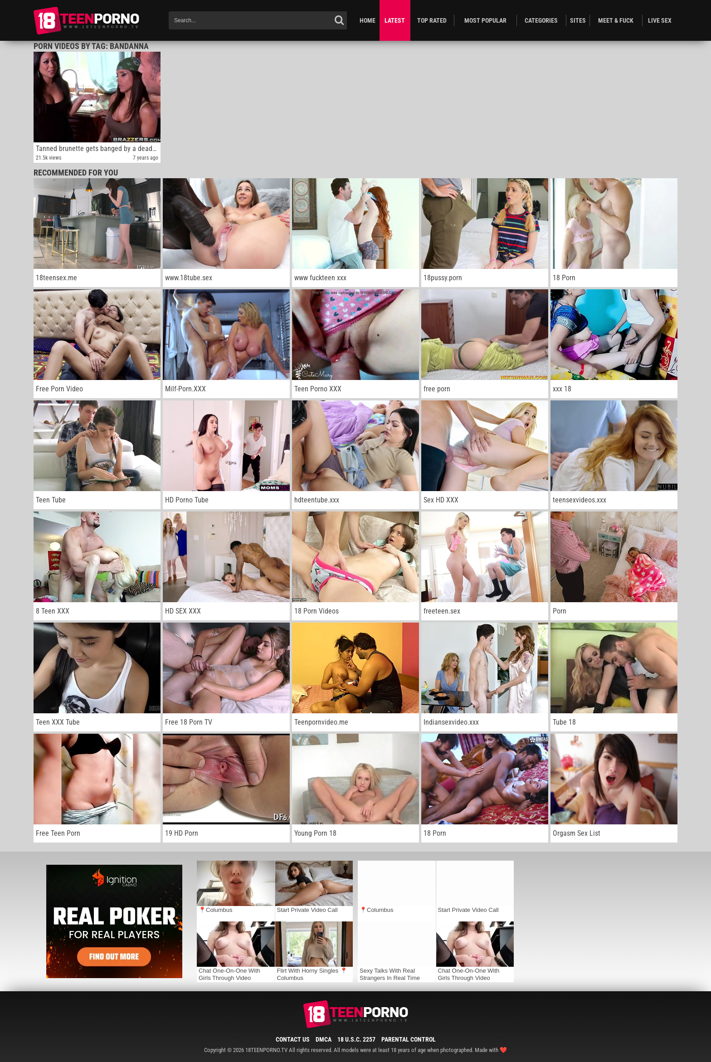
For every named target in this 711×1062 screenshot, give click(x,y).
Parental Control (408, 1039)
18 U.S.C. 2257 (356, 1039)
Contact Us (293, 1039)
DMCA (323, 1039)
